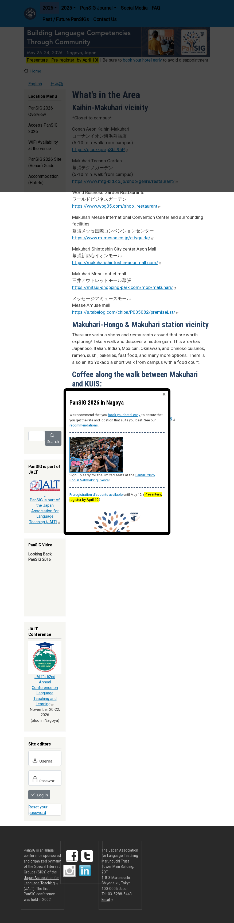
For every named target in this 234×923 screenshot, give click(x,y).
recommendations (83, 425)
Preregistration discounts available (96, 495)
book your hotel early (124, 415)
